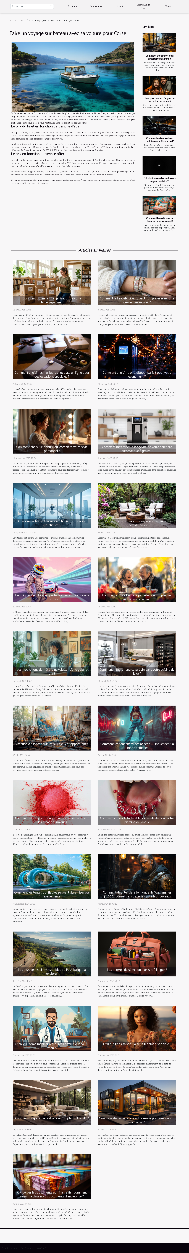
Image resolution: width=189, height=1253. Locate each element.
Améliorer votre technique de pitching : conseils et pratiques (52, 523)
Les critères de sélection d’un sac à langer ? (137, 970)
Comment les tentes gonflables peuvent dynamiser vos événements (52, 894)
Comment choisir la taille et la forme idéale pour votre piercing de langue (137, 820)
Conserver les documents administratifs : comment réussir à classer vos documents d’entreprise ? (52, 1194)
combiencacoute (58, 132)
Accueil (12, 20)
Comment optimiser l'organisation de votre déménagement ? (52, 300)
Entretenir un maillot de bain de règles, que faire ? (159, 179)
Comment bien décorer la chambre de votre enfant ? (159, 219)
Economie (72, 6)
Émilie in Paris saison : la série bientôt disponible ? (137, 1044)
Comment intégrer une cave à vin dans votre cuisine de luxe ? (137, 671)
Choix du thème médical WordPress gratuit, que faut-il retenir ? (52, 1046)
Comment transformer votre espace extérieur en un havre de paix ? (137, 523)
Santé (120, 6)
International (96, 6)
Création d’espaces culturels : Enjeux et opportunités (52, 744)
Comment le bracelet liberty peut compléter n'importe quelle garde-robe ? (137, 300)
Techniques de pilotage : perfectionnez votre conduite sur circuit (52, 597)
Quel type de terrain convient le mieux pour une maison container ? (137, 1120)
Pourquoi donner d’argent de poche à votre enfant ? (159, 99)
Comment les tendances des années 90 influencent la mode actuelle (137, 746)
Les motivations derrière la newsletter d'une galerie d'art (52, 671)
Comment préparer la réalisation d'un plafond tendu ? (52, 1118)
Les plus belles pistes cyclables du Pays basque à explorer (52, 972)
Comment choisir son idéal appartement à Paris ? (160, 57)
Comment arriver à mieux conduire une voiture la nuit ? (159, 139)
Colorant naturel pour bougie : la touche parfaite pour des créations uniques (52, 820)
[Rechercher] (32, 6)
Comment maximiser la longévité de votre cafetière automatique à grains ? (137, 449)
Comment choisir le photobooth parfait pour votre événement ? (137, 375)
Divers (168, 6)
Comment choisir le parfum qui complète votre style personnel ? (52, 449)
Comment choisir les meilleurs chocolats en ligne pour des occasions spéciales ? (52, 375)
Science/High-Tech (144, 6)
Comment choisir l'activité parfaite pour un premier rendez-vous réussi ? (137, 597)
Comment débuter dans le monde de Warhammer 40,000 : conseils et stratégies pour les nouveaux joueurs (137, 896)
